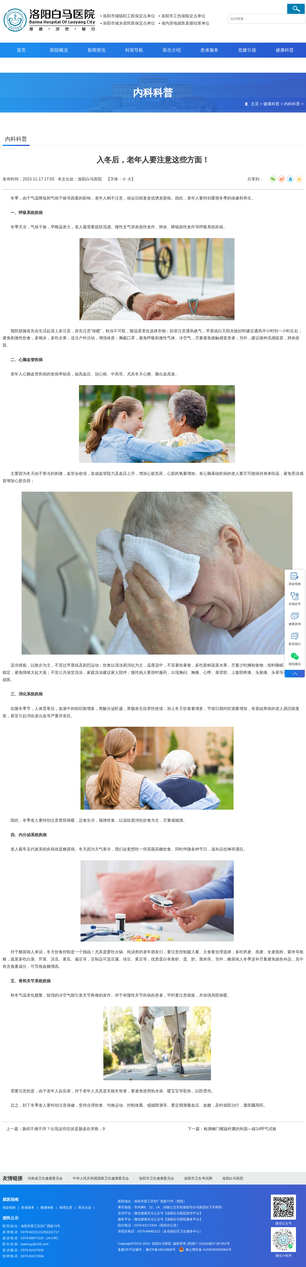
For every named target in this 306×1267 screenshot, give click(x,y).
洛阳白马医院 (232, 1178)
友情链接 (13, 1178)
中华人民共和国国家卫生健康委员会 (101, 1178)
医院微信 (295, 659)
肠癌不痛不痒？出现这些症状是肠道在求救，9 (63, 1129)
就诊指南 (9, 1207)
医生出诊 (84, 1207)
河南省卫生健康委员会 (45, 1178)
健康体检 (46, 1207)
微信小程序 (283, 1255)
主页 (255, 104)
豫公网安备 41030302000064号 (209, 1249)
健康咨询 (295, 619)
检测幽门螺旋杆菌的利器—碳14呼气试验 (240, 1129)
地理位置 (65, 1207)
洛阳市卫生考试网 (198, 1178)
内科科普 (292, 104)
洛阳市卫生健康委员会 (156, 1178)
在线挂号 (295, 599)
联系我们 (295, 639)
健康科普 (271, 104)
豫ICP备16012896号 (161, 1249)
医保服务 (27, 1207)
